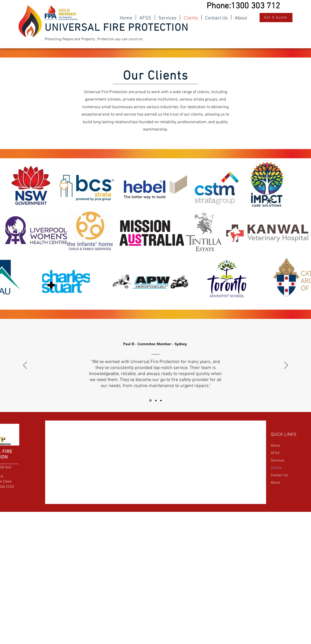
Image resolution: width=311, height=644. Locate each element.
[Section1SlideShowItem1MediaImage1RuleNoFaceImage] (150, 401)
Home (275, 445)
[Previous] (25, 365)
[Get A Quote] (276, 17)
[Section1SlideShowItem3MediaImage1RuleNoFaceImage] (161, 400)
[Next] (286, 365)
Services (277, 460)
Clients (276, 468)
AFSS (275, 453)
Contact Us (279, 475)
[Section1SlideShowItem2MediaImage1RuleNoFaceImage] (156, 400)
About (275, 482)
